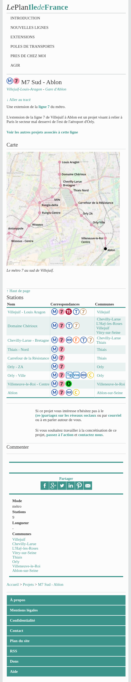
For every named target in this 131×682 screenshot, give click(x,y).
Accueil (13, 584)
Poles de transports (32, 46)
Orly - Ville (17, 375)
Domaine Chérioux (23, 326)
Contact (16, 631)
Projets (28, 584)
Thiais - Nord (18, 349)
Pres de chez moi (28, 56)
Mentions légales (24, 610)
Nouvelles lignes (29, 27)
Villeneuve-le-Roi (26, 566)
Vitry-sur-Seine (24, 553)
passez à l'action (60, 435)
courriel (114, 415)
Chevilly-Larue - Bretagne (28, 340)
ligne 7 (43, 107)
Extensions (22, 37)
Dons (14, 661)
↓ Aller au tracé (19, 100)
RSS (13, 651)
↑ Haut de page (18, 291)
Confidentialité (22, 620)
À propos (17, 600)
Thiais (17, 557)
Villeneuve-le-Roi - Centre (28, 384)
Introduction (25, 18)
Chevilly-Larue (24, 544)
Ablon (13, 393)
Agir (15, 65)
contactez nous (90, 435)
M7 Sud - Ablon (50, 584)
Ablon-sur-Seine (25, 570)
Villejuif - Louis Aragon (26, 312)
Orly (16, 562)
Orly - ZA (15, 367)
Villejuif (18, 539)
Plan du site (20, 641)
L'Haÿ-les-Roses (25, 548)
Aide (14, 671)
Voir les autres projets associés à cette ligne (42, 132)
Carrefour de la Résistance (28, 358)
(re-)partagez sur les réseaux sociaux (65, 415)
